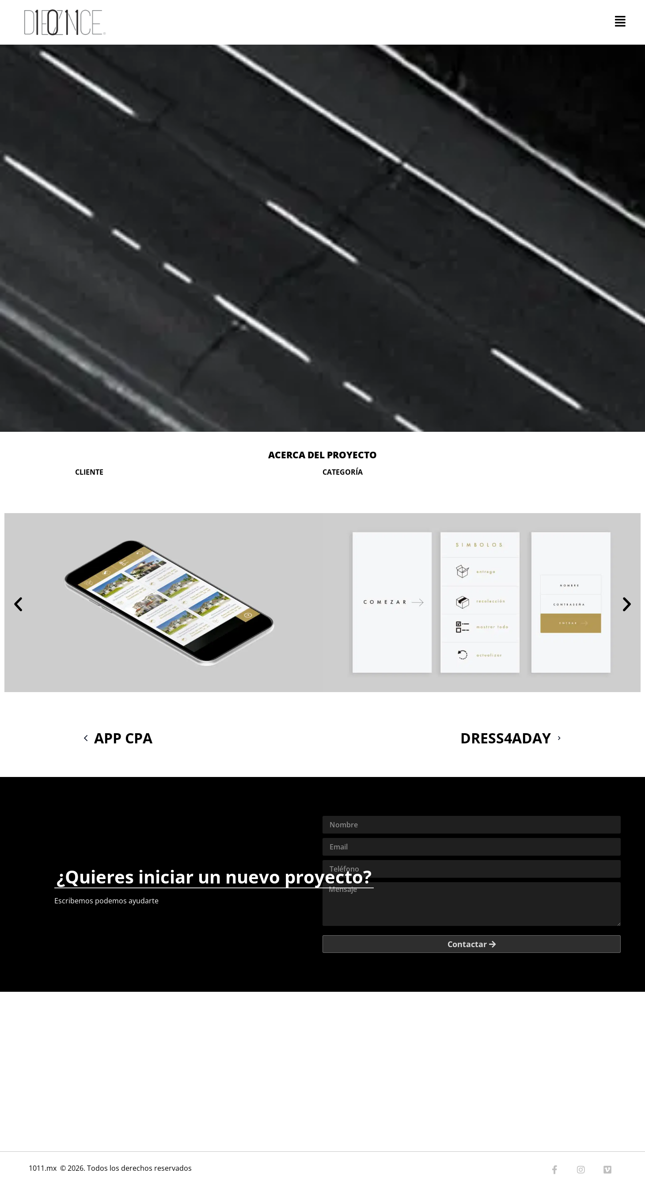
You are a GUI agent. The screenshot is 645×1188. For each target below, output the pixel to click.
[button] (18, 604)
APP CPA (114, 737)
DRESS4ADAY (514, 737)
